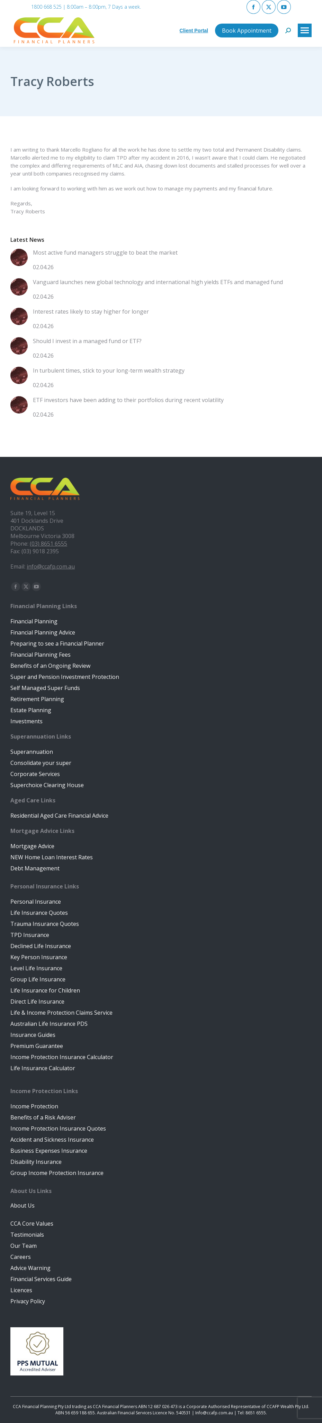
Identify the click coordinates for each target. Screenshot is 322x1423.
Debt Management (35, 868)
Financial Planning (33, 621)
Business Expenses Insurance (48, 1150)
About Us (22, 1205)
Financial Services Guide (41, 1279)
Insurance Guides (32, 1035)
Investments (26, 721)
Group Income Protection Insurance (57, 1173)
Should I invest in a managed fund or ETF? (87, 341)
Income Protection (34, 1106)
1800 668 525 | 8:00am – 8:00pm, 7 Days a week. (86, 6)
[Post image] (19, 260)
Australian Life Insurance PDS (49, 1024)
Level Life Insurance (36, 968)
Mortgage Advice (32, 846)
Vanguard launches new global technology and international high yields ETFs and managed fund (158, 282)
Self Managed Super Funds (45, 688)
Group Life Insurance (37, 979)
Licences (21, 1290)
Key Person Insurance (38, 957)
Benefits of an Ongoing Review (50, 666)
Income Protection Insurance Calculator (61, 1057)
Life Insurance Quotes (39, 913)
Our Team (23, 1246)
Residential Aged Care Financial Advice (59, 815)
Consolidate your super (40, 763)
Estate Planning (30, 710)
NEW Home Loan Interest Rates (51, 857)
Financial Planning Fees (40, 654)
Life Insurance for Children (45, 990)
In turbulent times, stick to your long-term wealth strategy (109, 370)
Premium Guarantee (36, 1046)
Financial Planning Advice (42, 632)
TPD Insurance (29, 935)
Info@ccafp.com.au (214, 1413)
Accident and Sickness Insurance (52, 1139)
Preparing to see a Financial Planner (57, 643)
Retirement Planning (37, 699)
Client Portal (194, 30)
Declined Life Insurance (40, 946)
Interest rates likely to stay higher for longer (91, 311)
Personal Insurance (35, 901)
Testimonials (27, 1234)
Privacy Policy (27, 1301)
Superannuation (31, 752)
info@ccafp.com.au (51, 566)
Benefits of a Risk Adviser (43, 1117)
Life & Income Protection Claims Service (61, 1012)
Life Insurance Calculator (42, 1068)
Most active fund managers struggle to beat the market (105, 252)
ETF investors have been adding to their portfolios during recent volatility (128, 400)
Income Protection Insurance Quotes (58, 1128)
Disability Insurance (36, 1162)
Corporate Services (35, 774)
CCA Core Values (31, 1223)
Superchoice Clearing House (47, 785)
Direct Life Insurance (37, 1001)
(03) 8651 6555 (48, 543)
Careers (20, 1257)
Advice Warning (30, 1268)
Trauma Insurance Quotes (44, 924)
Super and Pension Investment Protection (64, 677)
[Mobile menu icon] (305, 30)
